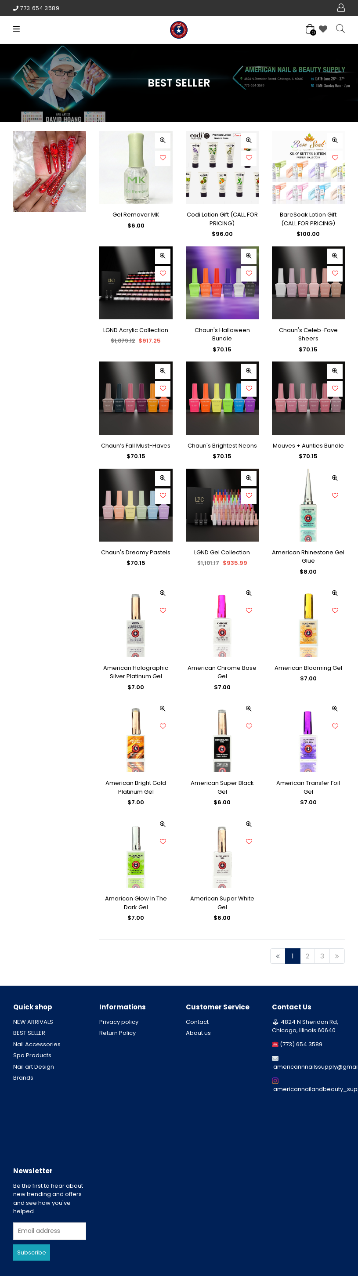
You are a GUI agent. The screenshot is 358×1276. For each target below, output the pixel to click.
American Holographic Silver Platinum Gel (135, 672)
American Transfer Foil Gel (308, 787)
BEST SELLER (29, 1033)
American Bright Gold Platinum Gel (135, 787)
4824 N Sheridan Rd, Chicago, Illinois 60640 (305, 1026)
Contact (197, 1022)
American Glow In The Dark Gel (136, 902)
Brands (23, 1078)
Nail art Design (33, 1067)
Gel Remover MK (135, 214)
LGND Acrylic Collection (135, 330)
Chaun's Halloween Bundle (222, 334)
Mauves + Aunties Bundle (308, 445)
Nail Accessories (37, 1044)
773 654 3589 (39, 8)
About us (198, 1033)
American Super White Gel (222, 902)
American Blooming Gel (308, 668)
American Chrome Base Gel (222, 672)
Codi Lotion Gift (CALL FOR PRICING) (222, 219)
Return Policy (117, 1033)
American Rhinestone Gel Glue (308, 556)
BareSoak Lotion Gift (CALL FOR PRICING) (308, 219)
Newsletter (33, 1171)
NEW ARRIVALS (33, 1022)
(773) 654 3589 (301, 1044)
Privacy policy (118, 1022)
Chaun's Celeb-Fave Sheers (308, 334)
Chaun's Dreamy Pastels (135, 552)
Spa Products (32, 1055)
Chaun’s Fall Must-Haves (135, 445)
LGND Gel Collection (222, 552)
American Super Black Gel (222, 787)
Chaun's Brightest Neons (222, 445)
